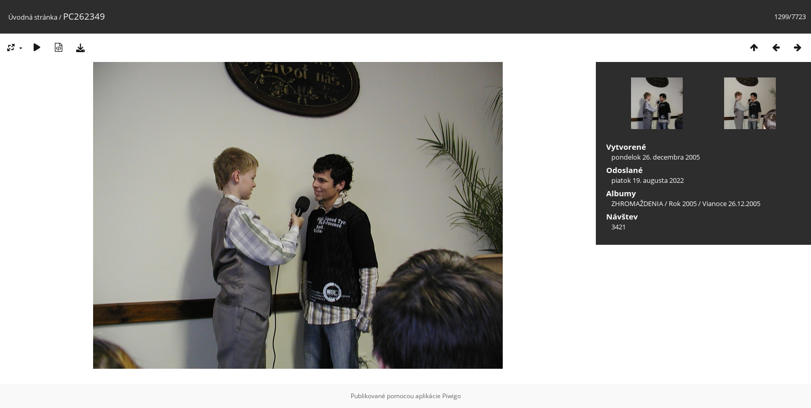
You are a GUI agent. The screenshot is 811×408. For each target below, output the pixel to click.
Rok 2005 (683, 203)
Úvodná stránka (32, 17)
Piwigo (451, 395)
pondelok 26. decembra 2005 (655, 157)
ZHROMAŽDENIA (637, 203)
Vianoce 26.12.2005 (731, 203)
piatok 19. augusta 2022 (647, 180)
